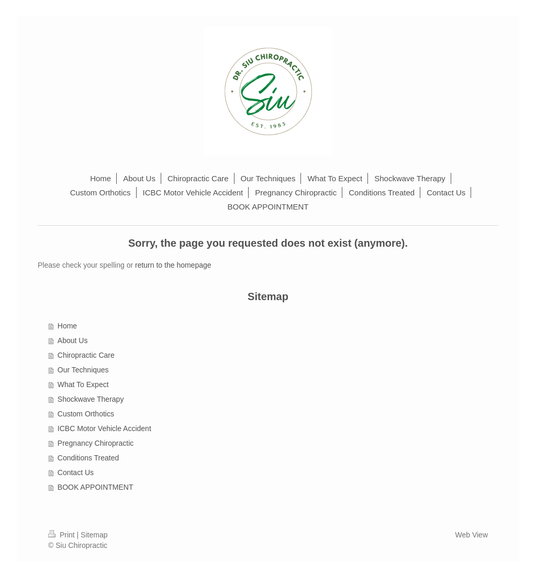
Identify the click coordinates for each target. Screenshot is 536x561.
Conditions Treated (88, 458)
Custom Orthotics (86, 414)
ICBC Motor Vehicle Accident (104, 428)
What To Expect (83, 384)
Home (67, 326)
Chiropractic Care (86, 355)
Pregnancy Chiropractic (96, 443)
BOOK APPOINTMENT (95, 487)
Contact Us (76, 472)
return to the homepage (173, 265)
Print (62, 535)
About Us (73, 340)
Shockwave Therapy (91, 399)
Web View (471, 535)
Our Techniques (83, 370)
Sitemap (94, 535)
